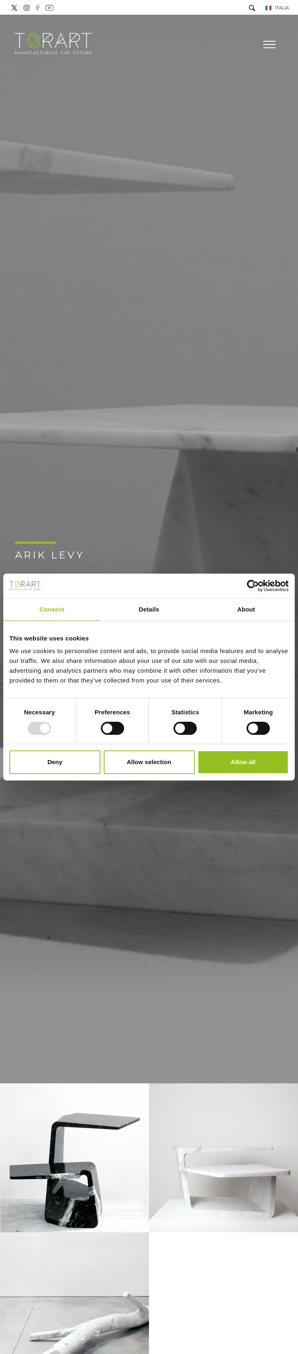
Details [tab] (149, 609)
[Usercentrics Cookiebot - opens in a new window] (253, 586)
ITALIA (277, 8)
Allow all (243, 761)
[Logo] (53, 44)
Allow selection (149, 761)
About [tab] (246, 609)
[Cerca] (252, 9)
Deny (54, 761)
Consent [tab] (52, 609)
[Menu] (268, 44)
